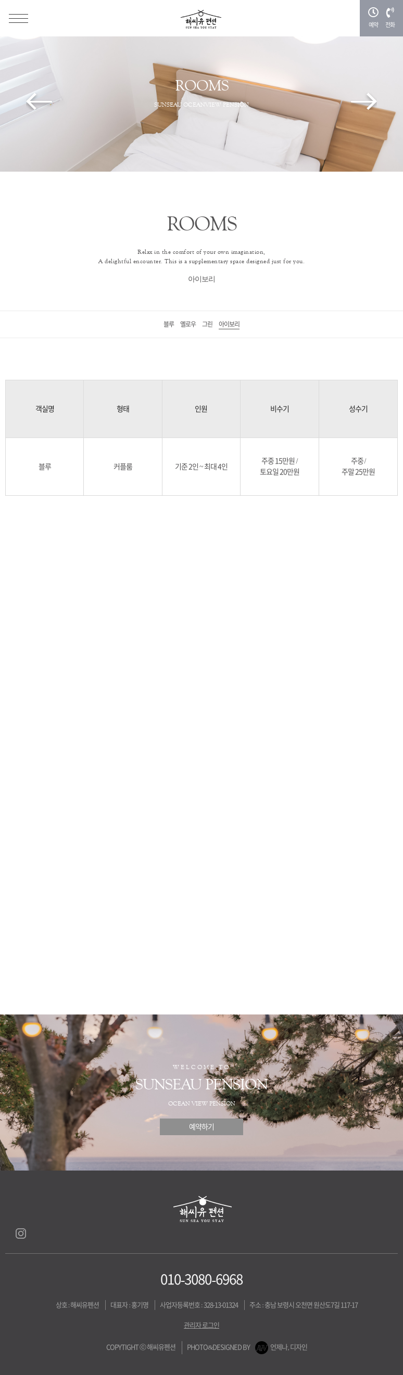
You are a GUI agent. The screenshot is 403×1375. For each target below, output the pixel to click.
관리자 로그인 (201, 1325)
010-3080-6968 (201, 1279)
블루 (168, 324)
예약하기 (201, 1126)
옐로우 (188, 324)
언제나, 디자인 (288, 1347)
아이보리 (229, 324)
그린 (207, 324)
